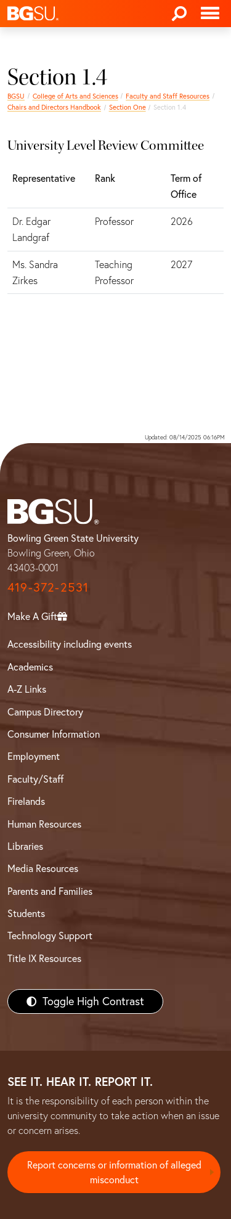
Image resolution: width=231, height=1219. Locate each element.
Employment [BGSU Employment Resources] (33, 756)
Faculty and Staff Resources (167, 96)
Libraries (25, 846)
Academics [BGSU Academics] (30, 667)
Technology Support (49, 935)
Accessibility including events (69, 644)
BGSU (16, 96)
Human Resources (44, 824)
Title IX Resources (44, 958)
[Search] (179, 13)
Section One (127, 107)
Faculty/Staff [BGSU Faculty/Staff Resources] (35, 779)
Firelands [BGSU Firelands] (26, 801)
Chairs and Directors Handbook (54, 107)
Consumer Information (53, 734)
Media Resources (42, 868)
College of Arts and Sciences (75, 96)
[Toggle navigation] (210, 13)
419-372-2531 (48, 587)
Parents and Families (49, 891)
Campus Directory (45, 712)
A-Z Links (26, 689)
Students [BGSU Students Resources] (26, 913)
